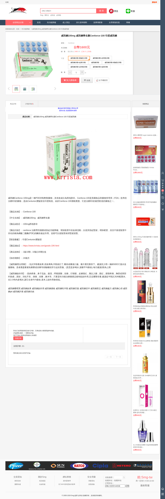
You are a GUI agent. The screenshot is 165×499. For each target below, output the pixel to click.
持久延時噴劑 (81, 22)
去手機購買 (103, 80)
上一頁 (109, 357)
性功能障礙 (51, 22)
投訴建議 (42, 481)
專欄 (128, 22)
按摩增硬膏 (97, 22)
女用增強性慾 (114, 22)
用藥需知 (91, 481)
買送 (116, 11)
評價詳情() (29, 104)
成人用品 (66, 22)
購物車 (154, 2)
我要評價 (18, 338)
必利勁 (58, 15)
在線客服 (42, 484)
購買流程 (18, 481)
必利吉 (52, 15)
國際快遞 (18, 484)
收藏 (7, 2)
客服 (133, 11)
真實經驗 (91, 484)
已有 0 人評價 (86, 51)
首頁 (39, 22)
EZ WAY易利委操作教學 (67, 484)
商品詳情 (13, 104)
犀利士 (46, 15)
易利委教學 (67, 481)
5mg (41, 15)
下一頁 (118, 357)
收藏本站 (117, 480)
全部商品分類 (22, 22)
